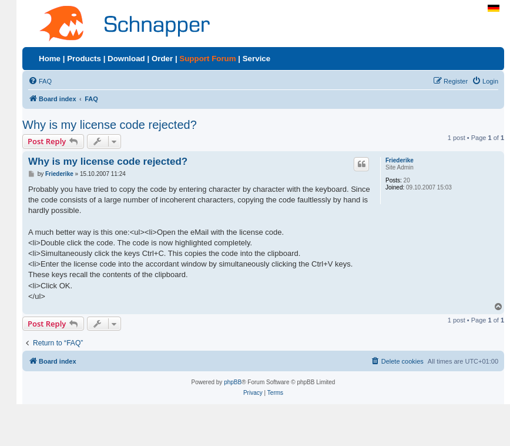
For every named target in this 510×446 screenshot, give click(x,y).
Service (256, 58)
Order (162, 58)
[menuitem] (40, 81)
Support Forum (207, 58)
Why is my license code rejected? (109, 124)
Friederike (399, 160)
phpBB (232, 382)
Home (50, 58)
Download (126, 58)
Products (84, 58)
